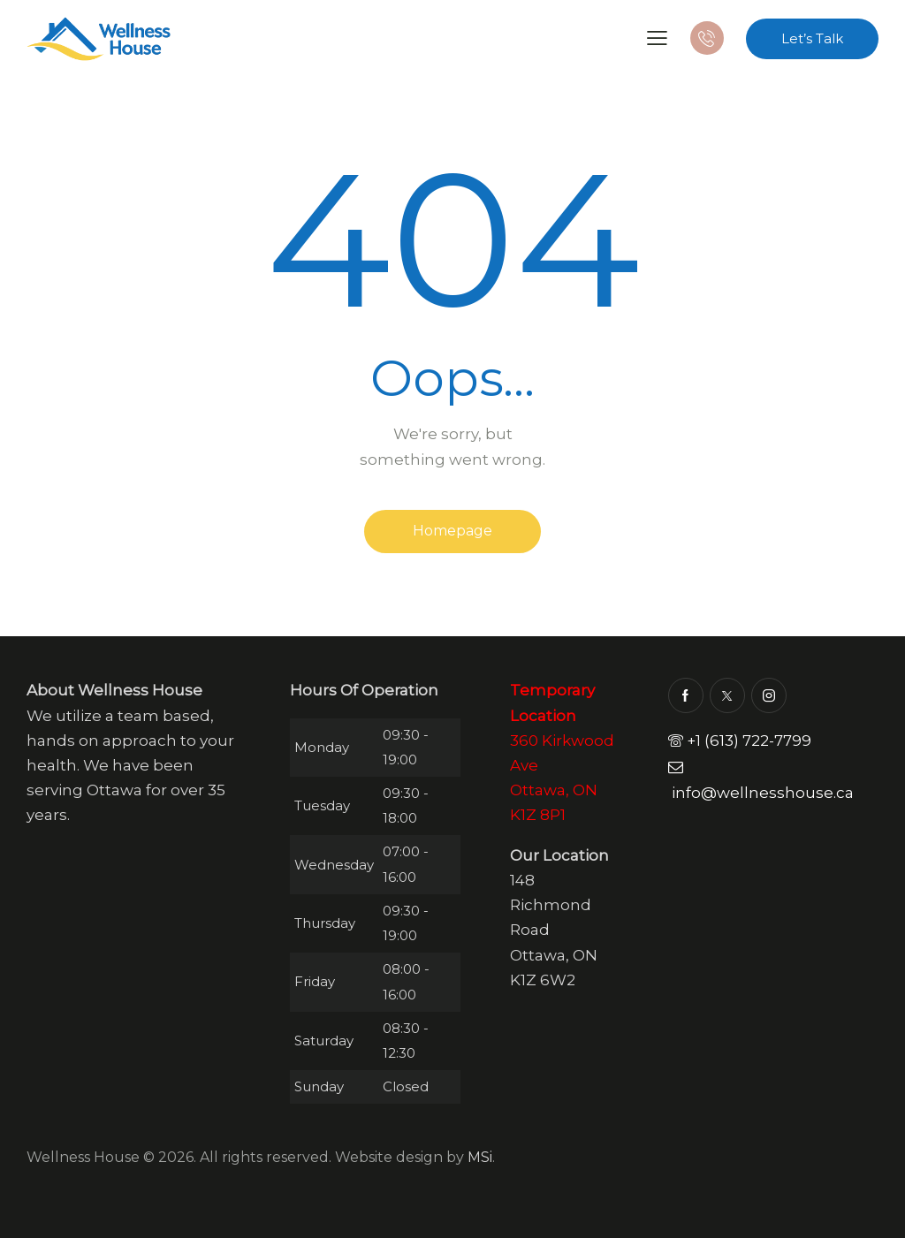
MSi (480, 1157)
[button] (657, 37)
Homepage (452, 530)
